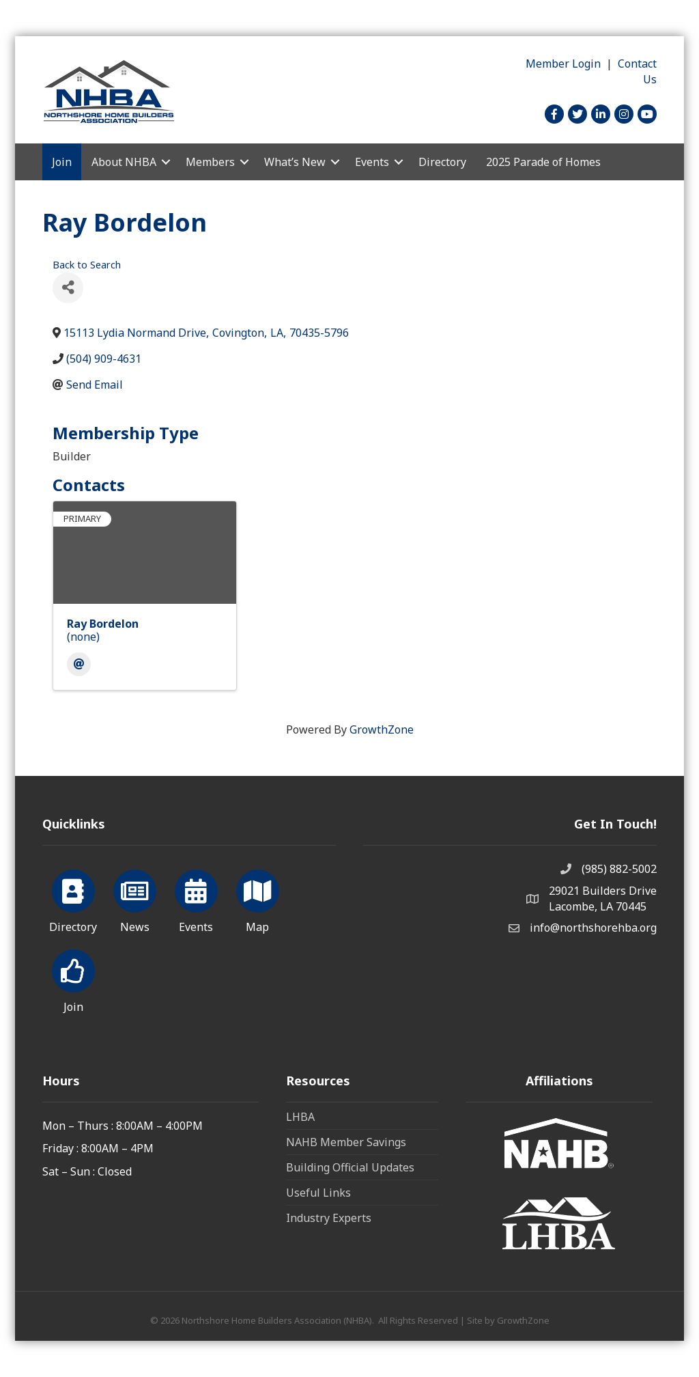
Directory (442, 161)
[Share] (68, 288)
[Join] (73, 979)
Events (372, 161)
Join (62, 161)
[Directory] (73, 899)
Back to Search (87, 264)
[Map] (257, 899)
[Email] (79, 664)
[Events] (196, 899)
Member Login (563, 63)
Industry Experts (328, 1217)
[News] (134, 899)
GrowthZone (382, 729)
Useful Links (318, 1192)
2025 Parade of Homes (543, 161)
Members (210, 161)
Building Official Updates (350, 1167)
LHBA (300, 1116)
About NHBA (123, 161)
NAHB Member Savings (346, 1142)
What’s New (295, 161)
